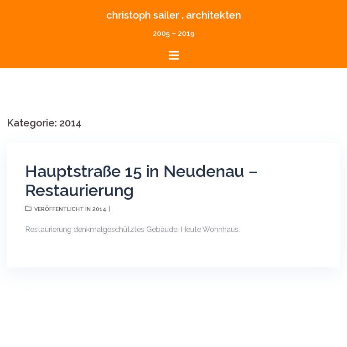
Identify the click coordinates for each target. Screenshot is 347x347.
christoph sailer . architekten (173, 15)
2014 (99, 209)
